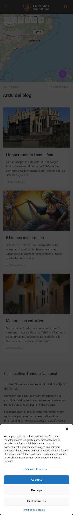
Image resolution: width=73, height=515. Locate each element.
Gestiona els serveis (36, 469)
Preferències (36, 501)
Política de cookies (34, 510)
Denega (36, 490)
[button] (67, 429)
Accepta (36, 479)
